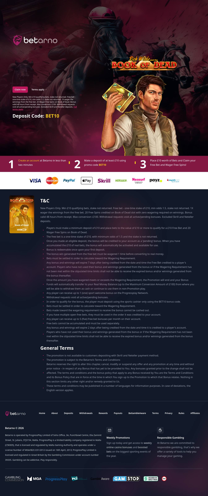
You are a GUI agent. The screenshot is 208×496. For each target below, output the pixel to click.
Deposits (68, 413)
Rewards (103, 413)
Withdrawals (85, 413)
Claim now (20, 89)
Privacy (168, 413)
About (54, 413)
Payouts (118, 413)
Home (42, 413)
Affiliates (195, 413)
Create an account (29, 160)
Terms (155, 413)
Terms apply (39, 89)
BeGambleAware (137, 413)
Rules (181, 413)
